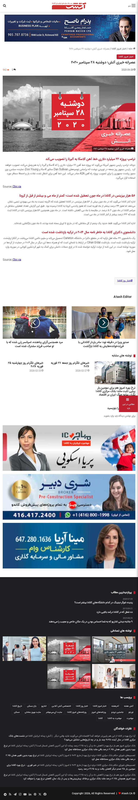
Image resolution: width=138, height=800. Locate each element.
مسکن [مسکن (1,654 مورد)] (17, 712)
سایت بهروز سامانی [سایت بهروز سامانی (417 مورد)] (33, 712)
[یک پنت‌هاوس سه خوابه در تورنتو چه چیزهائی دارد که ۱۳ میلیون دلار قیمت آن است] (113, 649)
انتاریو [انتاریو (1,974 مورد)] (44, 706)
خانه (131, 49)
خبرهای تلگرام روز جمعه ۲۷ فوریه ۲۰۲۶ (70, 365)
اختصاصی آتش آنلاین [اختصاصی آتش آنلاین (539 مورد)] (61, 706)
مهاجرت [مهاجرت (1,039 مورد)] (129, 718)
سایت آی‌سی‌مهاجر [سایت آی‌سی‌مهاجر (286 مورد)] (54, 712)
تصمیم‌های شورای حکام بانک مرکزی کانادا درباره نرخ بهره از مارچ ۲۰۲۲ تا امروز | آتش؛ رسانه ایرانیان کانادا (87, 755)
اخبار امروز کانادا (119, 49)
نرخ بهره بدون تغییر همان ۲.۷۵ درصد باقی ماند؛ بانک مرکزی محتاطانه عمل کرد (69, 748)
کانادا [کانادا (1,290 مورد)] (100, 718)
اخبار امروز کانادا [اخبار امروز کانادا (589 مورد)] (99, 706)
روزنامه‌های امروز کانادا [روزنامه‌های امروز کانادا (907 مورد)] (77, 712)
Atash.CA (126, 793)
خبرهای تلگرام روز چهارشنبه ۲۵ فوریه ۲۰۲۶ (25, 365)
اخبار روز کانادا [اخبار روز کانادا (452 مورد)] (82, 706)
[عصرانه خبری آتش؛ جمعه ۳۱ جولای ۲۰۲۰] (69, 648)
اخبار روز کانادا (124, 281)
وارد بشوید (109, 416)
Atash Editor (123, 297)
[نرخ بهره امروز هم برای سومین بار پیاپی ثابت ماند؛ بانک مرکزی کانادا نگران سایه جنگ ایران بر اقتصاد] (115, 372)
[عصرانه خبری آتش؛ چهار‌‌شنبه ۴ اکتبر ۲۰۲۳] (69, 676)
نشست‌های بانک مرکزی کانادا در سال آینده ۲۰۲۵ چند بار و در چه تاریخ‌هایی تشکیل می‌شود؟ (72, 738)
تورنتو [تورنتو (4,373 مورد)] (130, 712)
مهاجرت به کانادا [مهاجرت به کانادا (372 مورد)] (114, 718)
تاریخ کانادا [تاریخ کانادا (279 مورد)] (17, 706)
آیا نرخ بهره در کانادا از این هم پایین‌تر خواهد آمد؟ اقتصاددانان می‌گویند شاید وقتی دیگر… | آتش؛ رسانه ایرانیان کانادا (81, 736)
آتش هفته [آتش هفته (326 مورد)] (128, 706)
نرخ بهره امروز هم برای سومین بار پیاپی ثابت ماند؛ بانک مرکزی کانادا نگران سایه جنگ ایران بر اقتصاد (115, 391)
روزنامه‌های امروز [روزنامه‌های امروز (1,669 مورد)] (99, 712)
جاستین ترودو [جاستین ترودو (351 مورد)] (117, 712)
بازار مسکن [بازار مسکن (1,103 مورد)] (31, 706)
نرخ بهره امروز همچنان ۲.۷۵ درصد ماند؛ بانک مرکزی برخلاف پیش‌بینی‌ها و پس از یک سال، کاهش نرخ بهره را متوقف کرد (69, 777)
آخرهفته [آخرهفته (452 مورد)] (115, 706)
